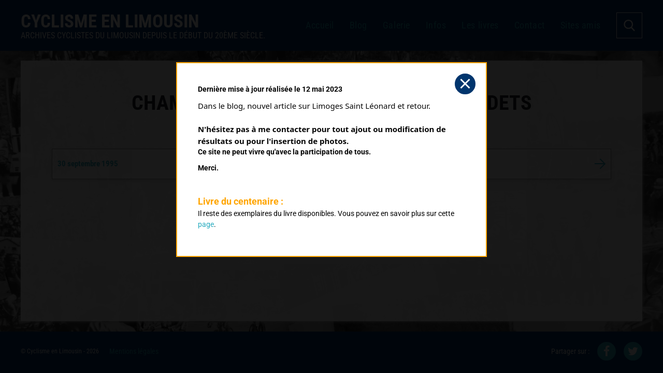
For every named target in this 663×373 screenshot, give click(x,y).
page (206, 224)
